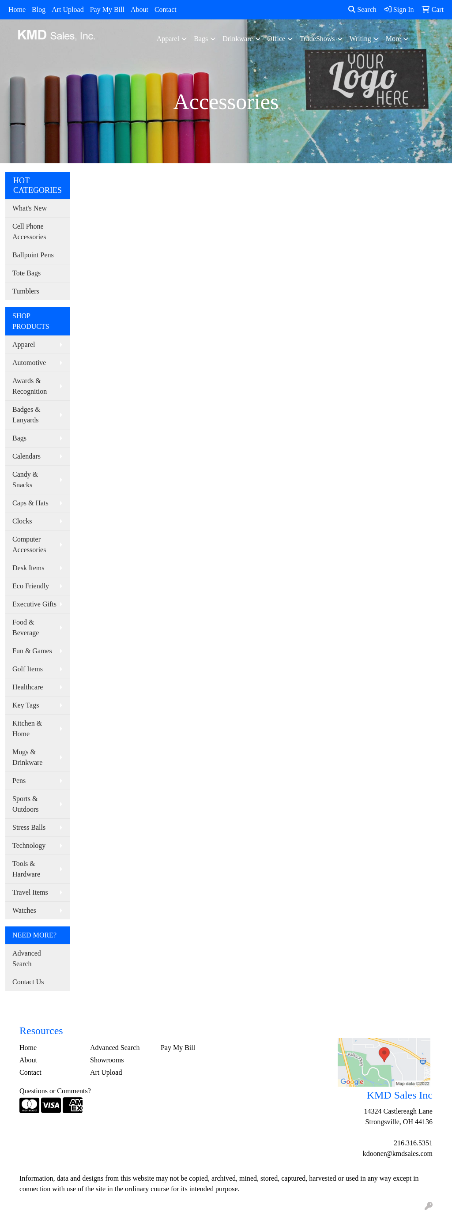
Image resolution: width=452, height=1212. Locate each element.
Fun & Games (32, 651)
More (393, 38)
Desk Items (28, 568)
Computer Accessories (29, 544)
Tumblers (25, 291)
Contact (165, 9)
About (139, 9)
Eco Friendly (30, 586)
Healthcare (27, 687)
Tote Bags (26, 273)
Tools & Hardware (26, 869)
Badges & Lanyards (26, 415)
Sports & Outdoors (25, 804)
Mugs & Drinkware (27, 757)
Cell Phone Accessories (29, 231)
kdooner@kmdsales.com (398, 1153)
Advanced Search (26, 958)
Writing (360, 38)
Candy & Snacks (25, 479)
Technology (28, 845)
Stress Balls (28, 827)
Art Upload (67, 9)
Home (17, 9)
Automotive (29, 362)
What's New (29, 208)
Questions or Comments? (55, 1091)
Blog (38, 9)
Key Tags (25, 705)
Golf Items (27, 669)
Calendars (26, 456)
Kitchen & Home (27, 728)
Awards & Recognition (29, 386)
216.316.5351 (413, 1143)
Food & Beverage (25, 627)
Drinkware (237, 38)
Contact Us (28, 982)
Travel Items (30, 892)
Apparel (168, 38)
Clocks (22, 521)
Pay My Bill (107, 9)
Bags (201, 38)
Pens (19, 780)
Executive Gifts (34, 604)
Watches (24, 910)
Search (362, 9)
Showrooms (107, 1060)
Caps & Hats (30, 503)
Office (276, 38)
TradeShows (317, 38)
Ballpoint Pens (33, 255)
